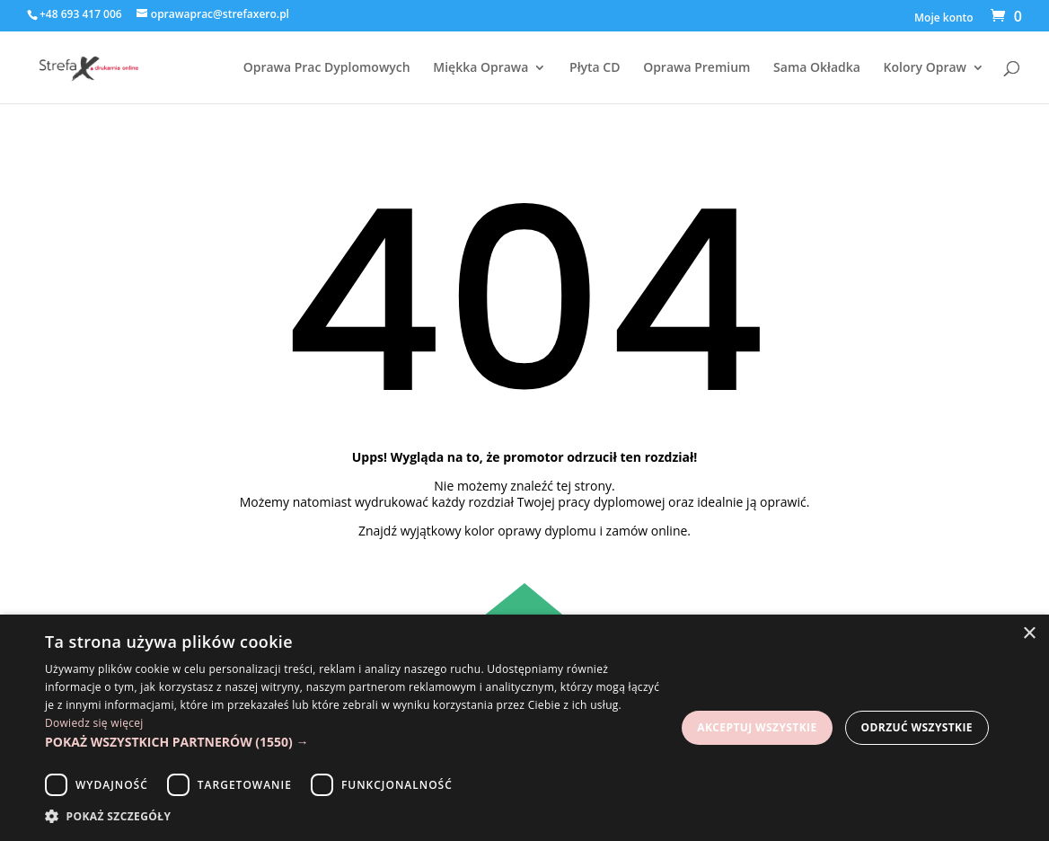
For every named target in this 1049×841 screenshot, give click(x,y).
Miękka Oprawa (480, 68)
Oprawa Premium (696, 68)
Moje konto (944, 19)
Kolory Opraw (925, 68)
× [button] (1029, 634)
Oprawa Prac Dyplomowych (326, 68)
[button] (354, 742)
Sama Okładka (816, 68)
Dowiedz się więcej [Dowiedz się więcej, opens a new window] (94, 722)
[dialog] (524, 728)
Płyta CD (594, 68)
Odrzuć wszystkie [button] (917, 727)
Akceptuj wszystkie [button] (756, 727)
